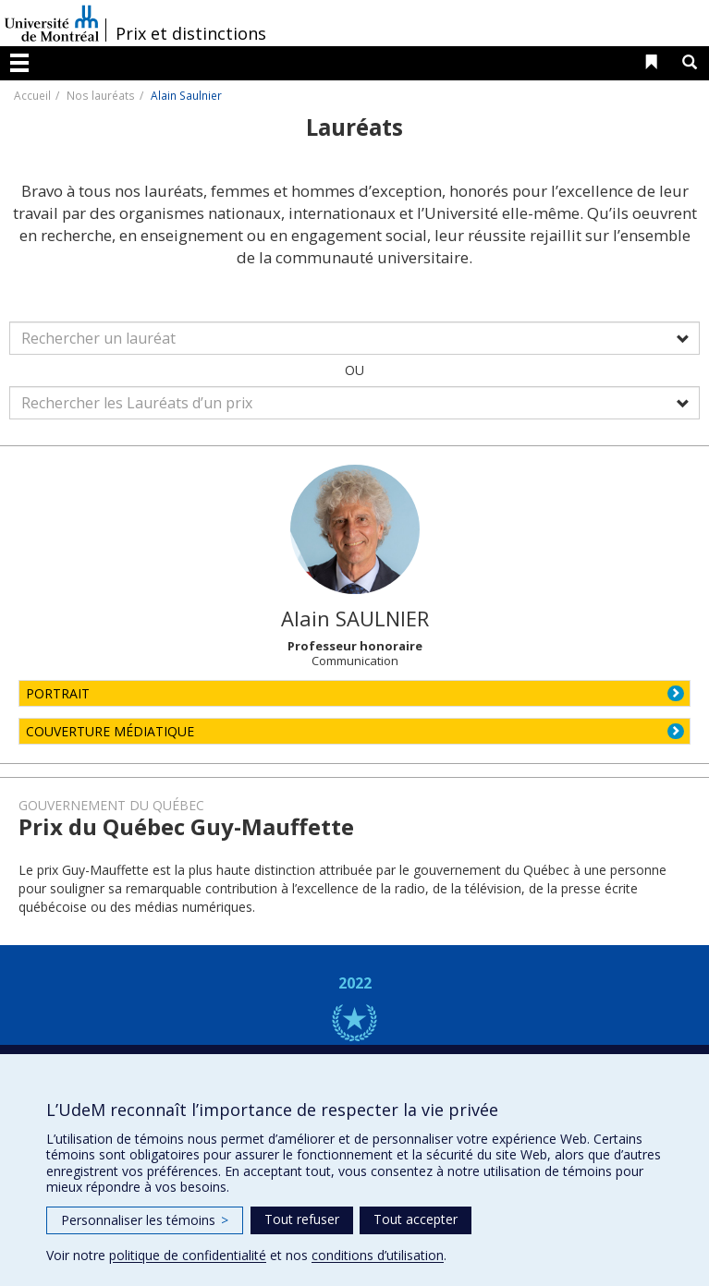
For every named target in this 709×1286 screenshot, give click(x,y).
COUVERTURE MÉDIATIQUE (110, 731)
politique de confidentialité (187, 1255)
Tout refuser (301, 1219)
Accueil (32, 95)
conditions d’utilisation (378, 1255)
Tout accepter (415, 1219)
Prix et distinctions (191, 33)
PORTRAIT (58, 693)
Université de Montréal (52, 23)
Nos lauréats (101, 95)
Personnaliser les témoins (144, 1220)
